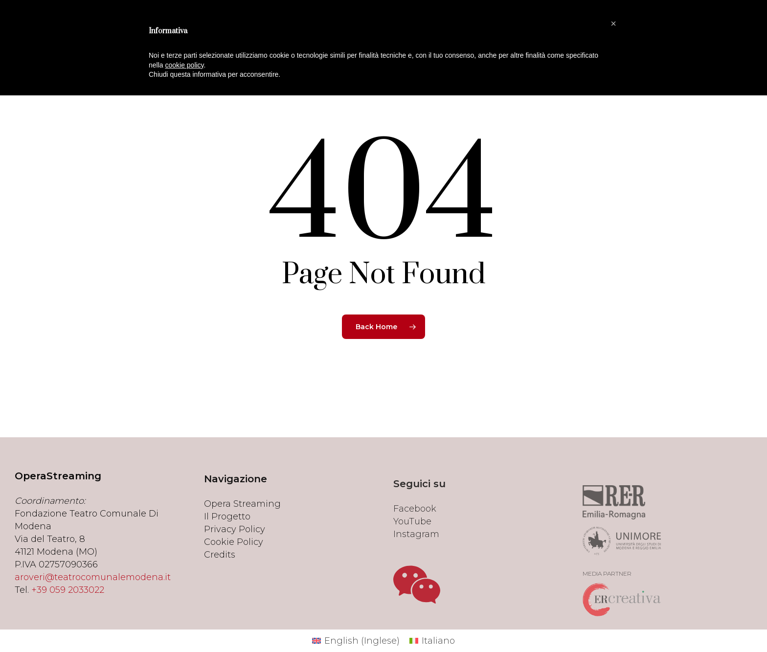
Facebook (414, 534)
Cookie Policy (233, 558)
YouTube (412, 546)
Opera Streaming (242, 520)
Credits (219, 571)
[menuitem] (356, 640)
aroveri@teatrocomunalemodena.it (93, 587)
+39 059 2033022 (67, 600)
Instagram (416, 559)
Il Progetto (227, 533)
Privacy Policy (234, 545)
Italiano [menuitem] (438, 640)
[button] (613, 23)
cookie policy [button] (184, 65)
